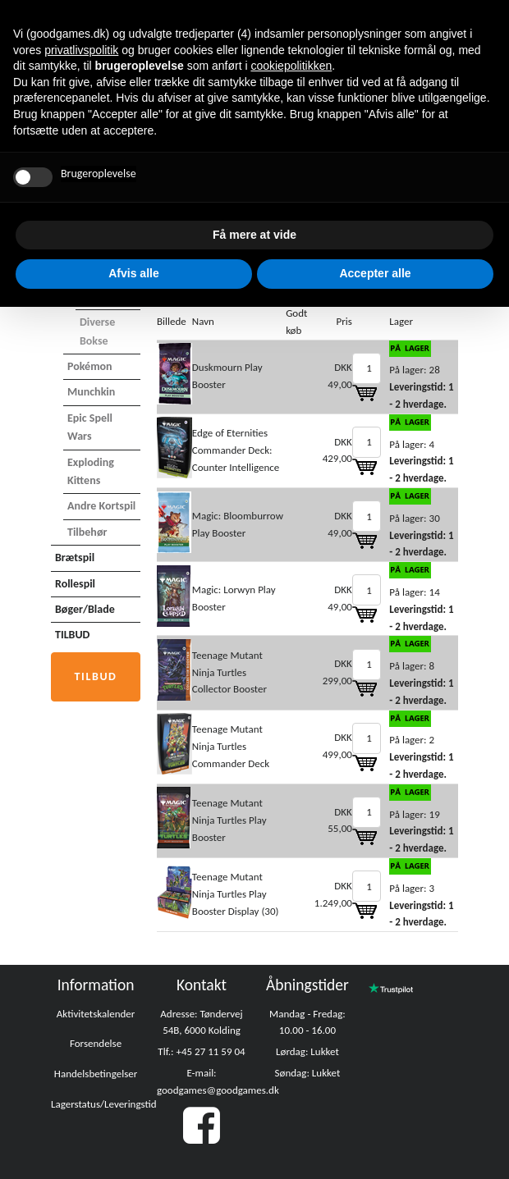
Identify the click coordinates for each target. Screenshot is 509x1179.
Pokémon (89, 366)
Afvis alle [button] (133, 273)
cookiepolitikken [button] (291, 65)
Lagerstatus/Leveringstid (104, 1104)
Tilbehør (87, 532)
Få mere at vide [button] (254, 234)
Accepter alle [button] (374, 273)
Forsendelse (96, 1043)
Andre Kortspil (101, 506)
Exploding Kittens (90, 471)
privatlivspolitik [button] (81, 50)
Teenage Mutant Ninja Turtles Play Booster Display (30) (235, 894)
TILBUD (72, 635)
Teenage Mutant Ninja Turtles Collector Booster (229, 672)
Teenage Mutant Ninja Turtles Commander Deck (230, 746)
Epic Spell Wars (89, 427)
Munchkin (91, 392)
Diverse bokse (97, 331)
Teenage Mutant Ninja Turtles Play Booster (229, 820)
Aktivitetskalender (96, 1014)
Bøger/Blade (85, 609)
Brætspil (74, 557)
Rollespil (75, 584)
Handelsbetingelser (95, 1073)
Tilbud (96, 676)
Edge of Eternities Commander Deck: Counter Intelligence (235, 450)
